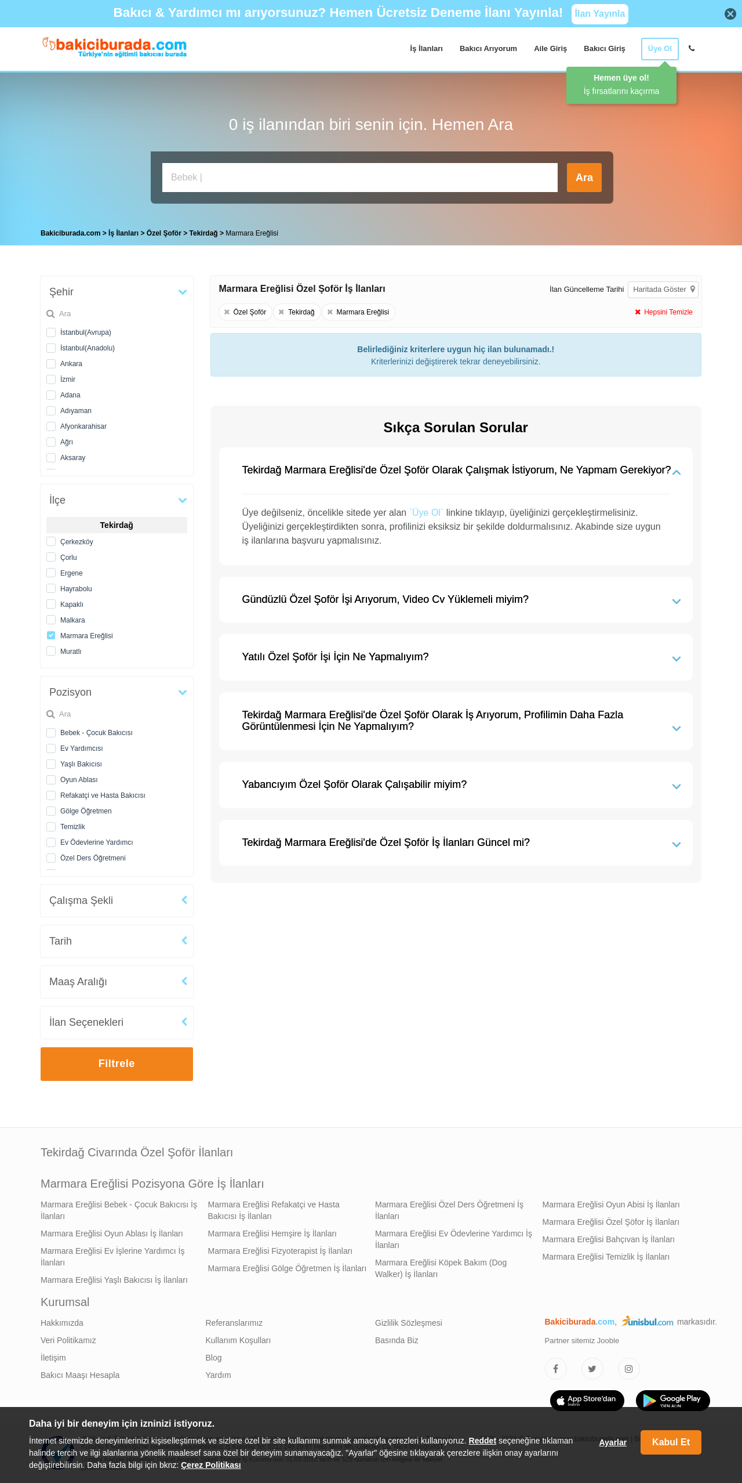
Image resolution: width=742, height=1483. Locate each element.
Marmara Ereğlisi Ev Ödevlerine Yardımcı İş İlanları (453, 1239)
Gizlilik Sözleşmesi (408, 1323)
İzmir (67, 379)
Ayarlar (613, 1442)
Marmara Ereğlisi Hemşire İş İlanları (272, 1233)
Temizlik (72, 827)
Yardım (218, 1375)
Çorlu (68, 558)
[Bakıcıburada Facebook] (556, 1369)
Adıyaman (76, 411)
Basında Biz (397, 1340)
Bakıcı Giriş (604, 48)
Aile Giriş (550, 48)
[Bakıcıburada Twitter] (592, 1369)
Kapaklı (71, 605)
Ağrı (66, 442)
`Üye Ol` (426, 513)
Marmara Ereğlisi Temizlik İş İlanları (606, 1256)
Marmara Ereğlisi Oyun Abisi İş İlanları (611, 1204)
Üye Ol (660, 48)
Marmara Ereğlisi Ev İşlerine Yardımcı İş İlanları (112, 1256)
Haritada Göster (663, 289)
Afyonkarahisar (83, 426)
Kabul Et (671, 1442)
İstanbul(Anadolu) (87, 348)
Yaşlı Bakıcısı (81, 764)
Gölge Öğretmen (86, 811)
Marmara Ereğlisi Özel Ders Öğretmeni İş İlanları (449, 1210)
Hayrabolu (76, 589)
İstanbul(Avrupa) (85, 332)
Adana (70, 395)
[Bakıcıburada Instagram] (629, 1369)
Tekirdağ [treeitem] (205, 233)
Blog (214, 1357)
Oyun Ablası (79, 780)
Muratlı (71, 652)
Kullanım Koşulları (238, 1340)
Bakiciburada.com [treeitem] (70, 233)
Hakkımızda (62, 1323)
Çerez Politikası (211, 1465)
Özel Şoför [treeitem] (165, 233)
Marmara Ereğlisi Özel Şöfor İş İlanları (611, 1222)
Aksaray (72, 458)
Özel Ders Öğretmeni (93, 858)
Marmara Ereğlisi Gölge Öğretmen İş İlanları (287, 1268)
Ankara (71, 364)
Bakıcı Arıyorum (488, 48)
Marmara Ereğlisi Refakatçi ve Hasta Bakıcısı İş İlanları (274, 1210)
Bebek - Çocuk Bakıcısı (96, 733)
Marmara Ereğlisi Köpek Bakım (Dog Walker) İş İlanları (441, 1268)
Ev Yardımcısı (81, 748)
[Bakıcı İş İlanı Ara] (360, 177)
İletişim (53, 1357)
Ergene (71, 573)
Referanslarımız (234, 1323)
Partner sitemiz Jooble (582, 1340)
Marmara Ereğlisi (86, 636)
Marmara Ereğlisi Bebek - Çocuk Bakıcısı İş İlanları (119, 1210)
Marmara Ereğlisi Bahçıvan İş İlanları (609, 1239)
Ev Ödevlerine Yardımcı (96, 842)
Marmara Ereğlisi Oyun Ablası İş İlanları (112, 1233)
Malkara (72, 620)
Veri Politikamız (68, 1340)
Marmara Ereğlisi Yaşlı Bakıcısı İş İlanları (114, 1280)
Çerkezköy (76, 542)
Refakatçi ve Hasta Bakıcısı (103, 795)
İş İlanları (426, 48)
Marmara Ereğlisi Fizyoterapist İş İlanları (280, 1251)
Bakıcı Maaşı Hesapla (80, 1375)
